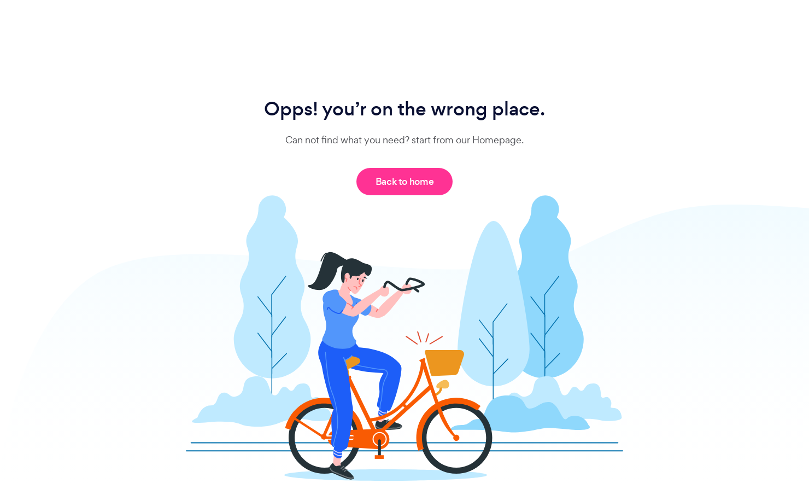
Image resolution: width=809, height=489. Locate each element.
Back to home (405, 181)
